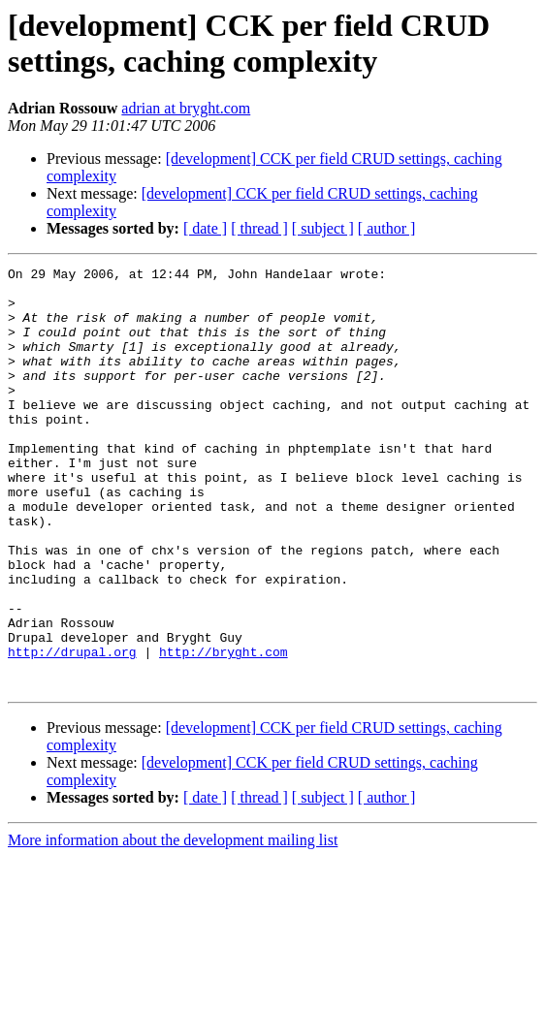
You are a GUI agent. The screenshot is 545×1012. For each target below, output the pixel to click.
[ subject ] (323, 228)
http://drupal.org (72, 730)
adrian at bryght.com (185, 108)
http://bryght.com (223, 730)
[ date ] (205, 228)
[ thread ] (259, 228)
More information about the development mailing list (172, 924)
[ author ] (387, 228)
